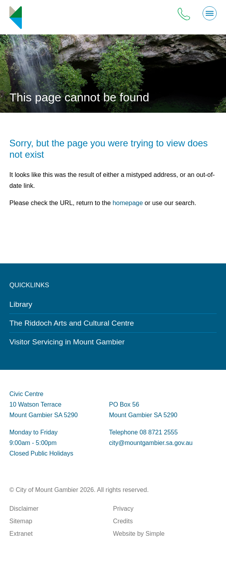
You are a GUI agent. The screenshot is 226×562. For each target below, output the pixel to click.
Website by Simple (139, 533)
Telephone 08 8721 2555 (143, 432)
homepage (127, 202)
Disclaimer (24, 508)
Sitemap (20, 521)
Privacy (123, 508)
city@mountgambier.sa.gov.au (150, 443)
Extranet (21, 533)
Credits (123, 521)
